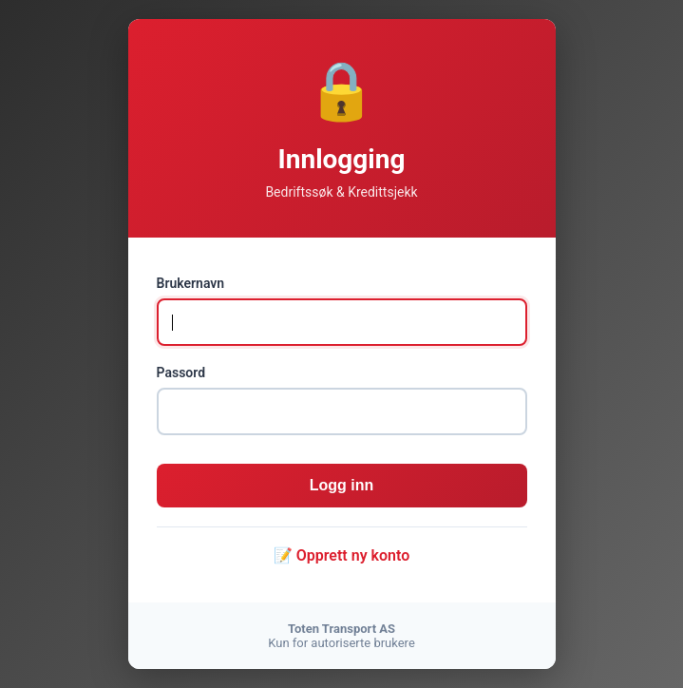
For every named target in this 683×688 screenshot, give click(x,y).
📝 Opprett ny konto (341, 555)
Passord (181, 372)
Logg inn (342, 485)
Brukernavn (191, 283)
